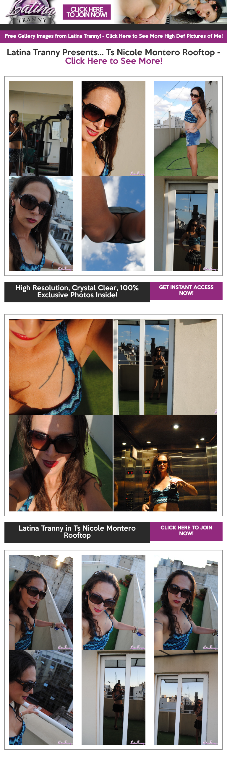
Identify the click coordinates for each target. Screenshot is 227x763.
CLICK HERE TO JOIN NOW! (186, 531)
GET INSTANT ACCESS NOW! (186, 291)
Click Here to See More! (113, 61)
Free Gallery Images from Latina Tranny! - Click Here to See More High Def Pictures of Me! (114, 36)
